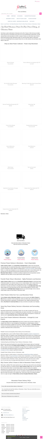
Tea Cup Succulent (32, 167)
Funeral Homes (25, 418)
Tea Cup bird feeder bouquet (10, 83)
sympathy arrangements (33, 333)
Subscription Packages (30, 16)
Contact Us (24, 413)
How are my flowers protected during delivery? (11, 393)
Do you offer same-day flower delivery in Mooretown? (12, 386)
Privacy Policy (25, 411)
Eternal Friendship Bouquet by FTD (10, 104)
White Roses (10, 167)
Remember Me (31, 104)
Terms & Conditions (26, 410)
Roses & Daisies (10, 62)
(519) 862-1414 (6, 412)
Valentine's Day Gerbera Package (10, 188)
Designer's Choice (10, 18)
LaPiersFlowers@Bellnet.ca (8, 414)
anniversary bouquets (30, 268)
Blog (23, 415)
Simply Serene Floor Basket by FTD (10, 209)
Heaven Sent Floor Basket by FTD (31, 188)
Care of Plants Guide (21, 18)
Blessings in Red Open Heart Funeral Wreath (32, 83)
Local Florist (24, 419)
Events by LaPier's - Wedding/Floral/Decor (18, 21)
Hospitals (24, 417)
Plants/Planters (32, 18)
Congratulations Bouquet (31, 125)
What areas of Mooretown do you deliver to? (10, 396)
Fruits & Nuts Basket (10, 125)
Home (8, 16)
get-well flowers (14, 355)
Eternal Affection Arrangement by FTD (31, 62)
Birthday (13, 16)
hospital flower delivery (29, 354)
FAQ (23, 414)
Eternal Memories (10, 146)
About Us (24, 408)
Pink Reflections (31, 146)
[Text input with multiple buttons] (20, 13)
